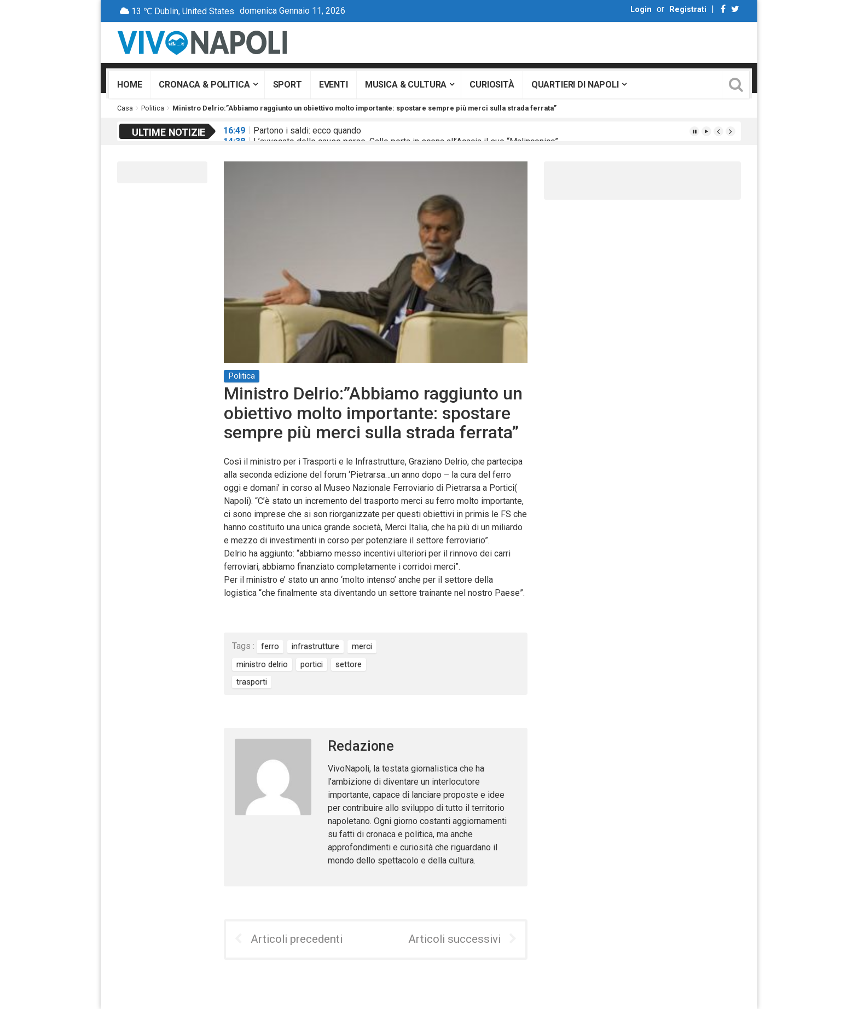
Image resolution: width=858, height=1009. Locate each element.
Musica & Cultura (406, 84)
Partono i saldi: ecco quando (307, 130)
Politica (152, 108)
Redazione (361, 746)
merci (362, 646)
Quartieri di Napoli (575, 84)
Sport (287, 84)
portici (311, 664)
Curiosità (491, 84)
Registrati (687, 9)
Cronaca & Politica (204, 84)
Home (129, 84)
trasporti (251, 682)
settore (348, 664)
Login (641, 9)
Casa (125, 108)
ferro (270, 646)
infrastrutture (315, 646)
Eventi (333, 84)
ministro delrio (262, 664)
